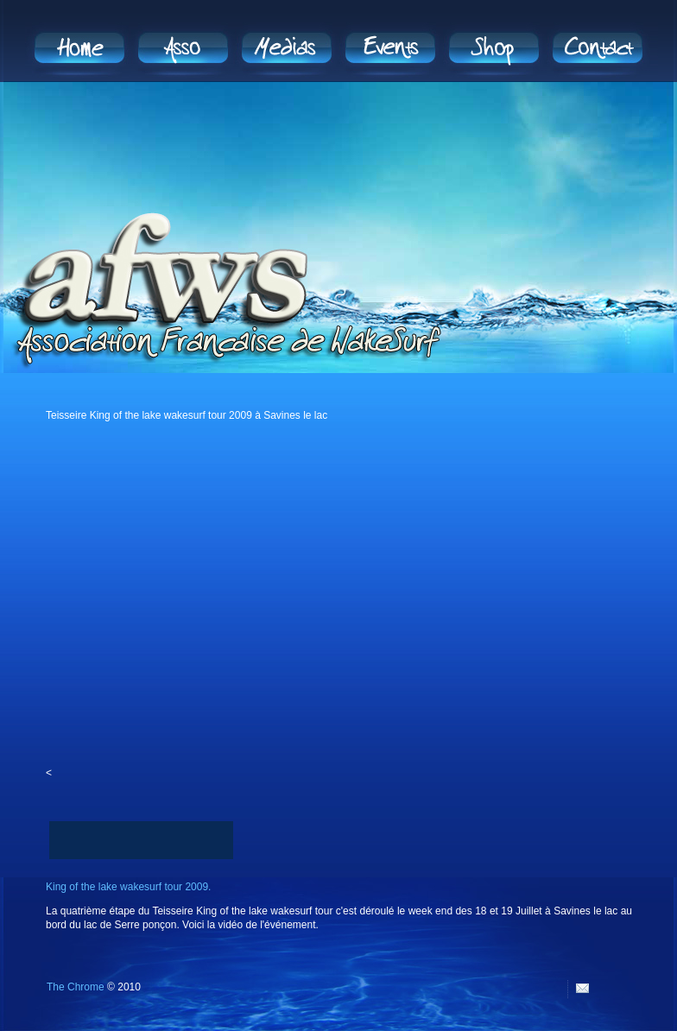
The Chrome (75, 987)
